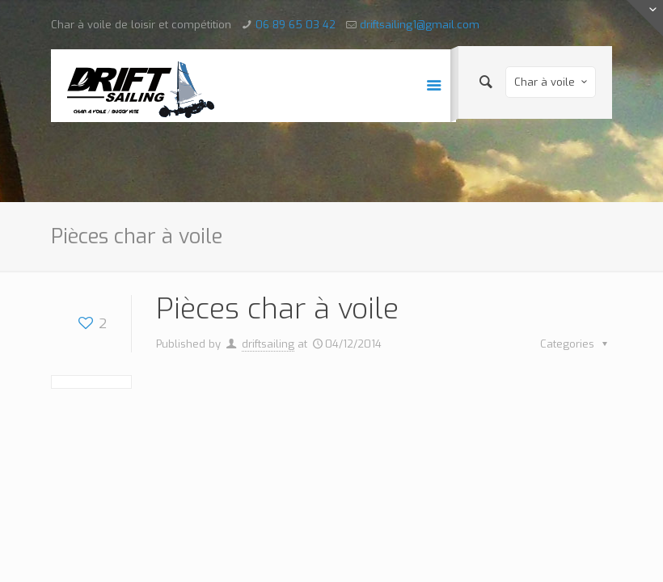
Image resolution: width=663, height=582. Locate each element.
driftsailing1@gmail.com (419, 25)
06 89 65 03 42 (295, 25)
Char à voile (552, 82)
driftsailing (268, 344)
